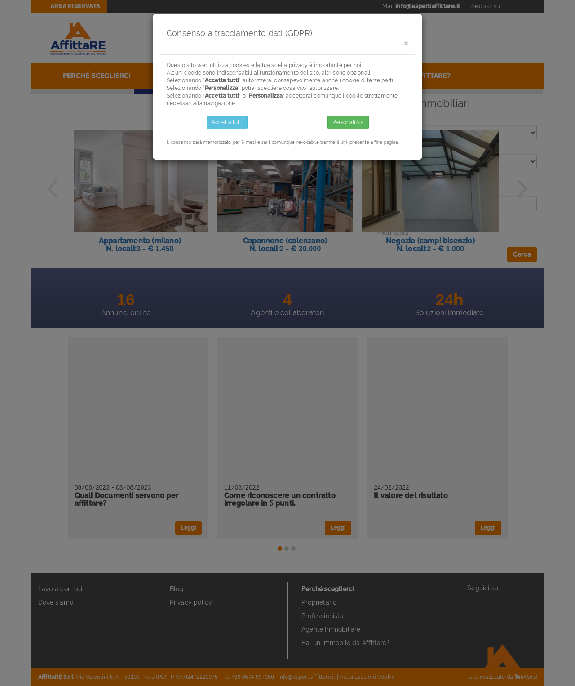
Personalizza (348, 122)
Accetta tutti (227, 122)
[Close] (406, 43)
